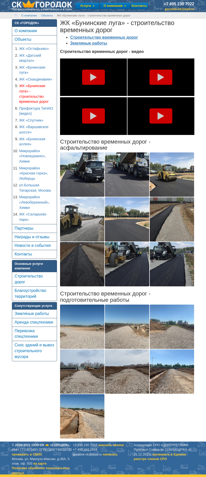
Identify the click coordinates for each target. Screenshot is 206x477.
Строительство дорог (29, 279)
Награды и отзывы (32, 237)
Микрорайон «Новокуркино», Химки (32, 156)
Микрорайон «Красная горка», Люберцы (33, 173)
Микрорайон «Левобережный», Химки (34, 202)
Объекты (47, 15)
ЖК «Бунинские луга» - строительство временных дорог (34, 94)
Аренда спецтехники (34, 322)
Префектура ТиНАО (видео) (36, 111)
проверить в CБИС (27, 454)
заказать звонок (111, 445)
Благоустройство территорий (30, 293)
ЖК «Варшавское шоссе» (34, 129)
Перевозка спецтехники (26, 334)
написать (110, 454)
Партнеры (24, 228)
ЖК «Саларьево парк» (33, 217)
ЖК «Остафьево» (34, 49)
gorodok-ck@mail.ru (179, 9)
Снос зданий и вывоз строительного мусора (34, 351)
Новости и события (33, 245)
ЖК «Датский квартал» (30, 58)
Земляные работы (32, 313)
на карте (40, 463)
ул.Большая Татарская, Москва (35, 187)
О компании (115, 6)
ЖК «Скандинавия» (35, 79)
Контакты (139, 6)
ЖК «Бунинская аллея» (32, 141)
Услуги (87, 6)
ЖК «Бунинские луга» (32, 70)
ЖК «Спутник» (31, 120)
